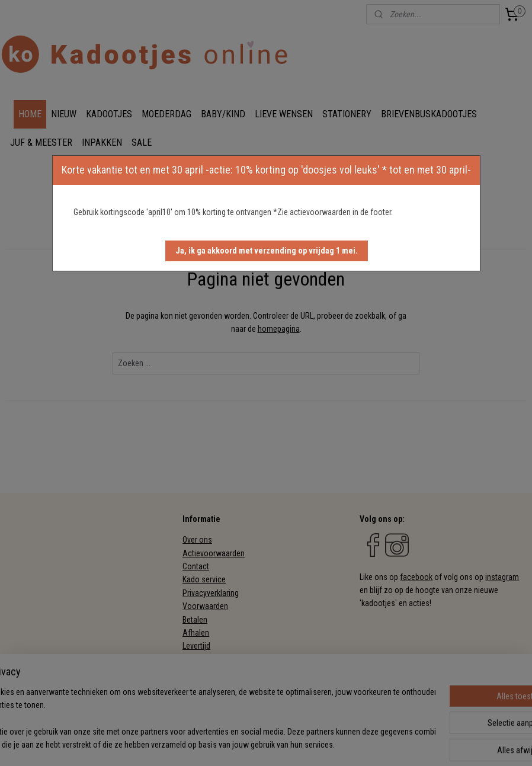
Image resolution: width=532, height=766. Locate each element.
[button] (266, 251)
